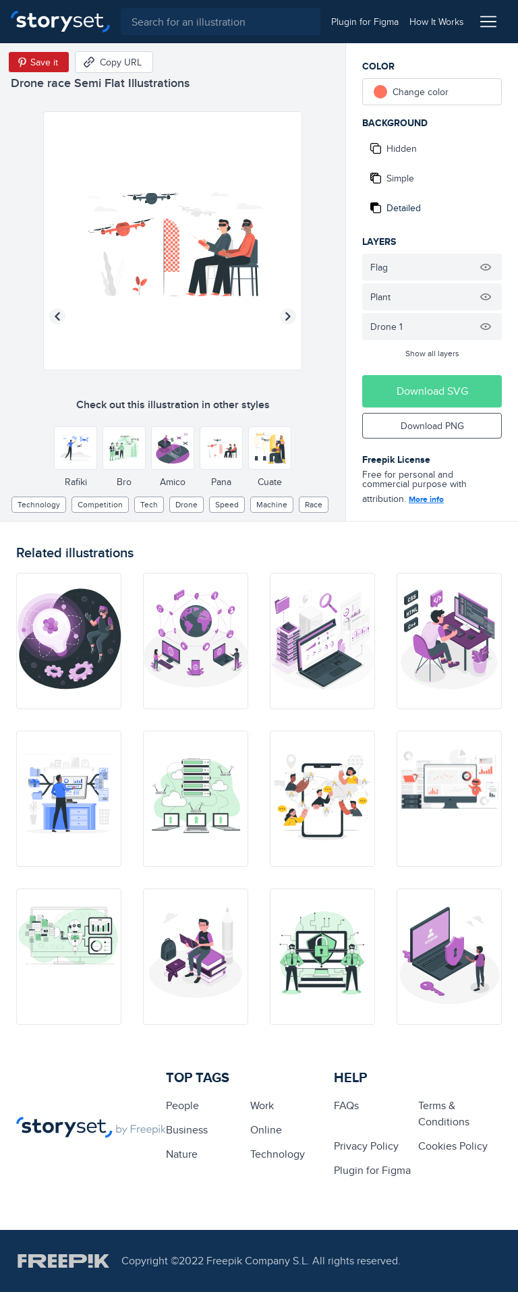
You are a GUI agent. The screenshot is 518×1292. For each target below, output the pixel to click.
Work (262, 1105)
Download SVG (432, 391)
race (313, 504)
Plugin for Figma (372, 1170)
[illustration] (68, 641)
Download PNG (432, 425)
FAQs (346, 1105)
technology (39, 504)
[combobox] (220, 21)
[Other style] (75, 448)
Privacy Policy (366, 1146)
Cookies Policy (453, 1146)
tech (149, 504)
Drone (186, 504)
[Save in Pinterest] (38, 62)
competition (100, 504)
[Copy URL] (114, 62)
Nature (182, 1154)
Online (266, 1129)
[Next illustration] (288, 316)
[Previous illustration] (57, 316)
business (187, 1129)
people (182, 1105)
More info (426, 499)
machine (271, 504)
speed (227, 504)
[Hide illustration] (486, 267)
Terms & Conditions (443, 1113)
